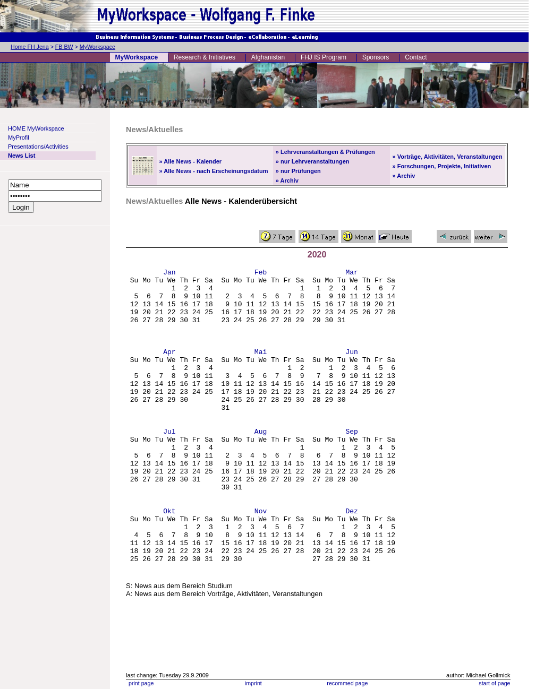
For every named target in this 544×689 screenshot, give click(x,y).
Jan (169, 273)
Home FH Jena (30, 47)
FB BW (64, 47)
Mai (260, 369)
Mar (351, 273)
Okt (169, 560)
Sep (351, 464)
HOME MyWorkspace (36, 128)
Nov (260, 560)
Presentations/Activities (38, 146)
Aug (260, 464)
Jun (351, 369)
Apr (169, 369)
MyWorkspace (97, 47)
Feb (260, 273)
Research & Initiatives (204, 57)
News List (21, 155)
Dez (351, 560)
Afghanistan (268, 57)
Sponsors (375, 57)
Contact (416, 57)
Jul (169, 464)
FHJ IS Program (323, 57)
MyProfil (18, 137)
